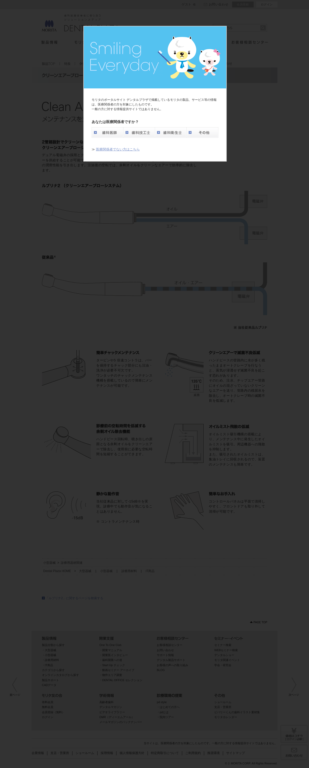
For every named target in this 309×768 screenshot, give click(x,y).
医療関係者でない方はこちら (118, 149)
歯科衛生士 (170, 132)
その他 (202, 132)
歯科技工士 (139, 132)
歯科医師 (107, 132)
